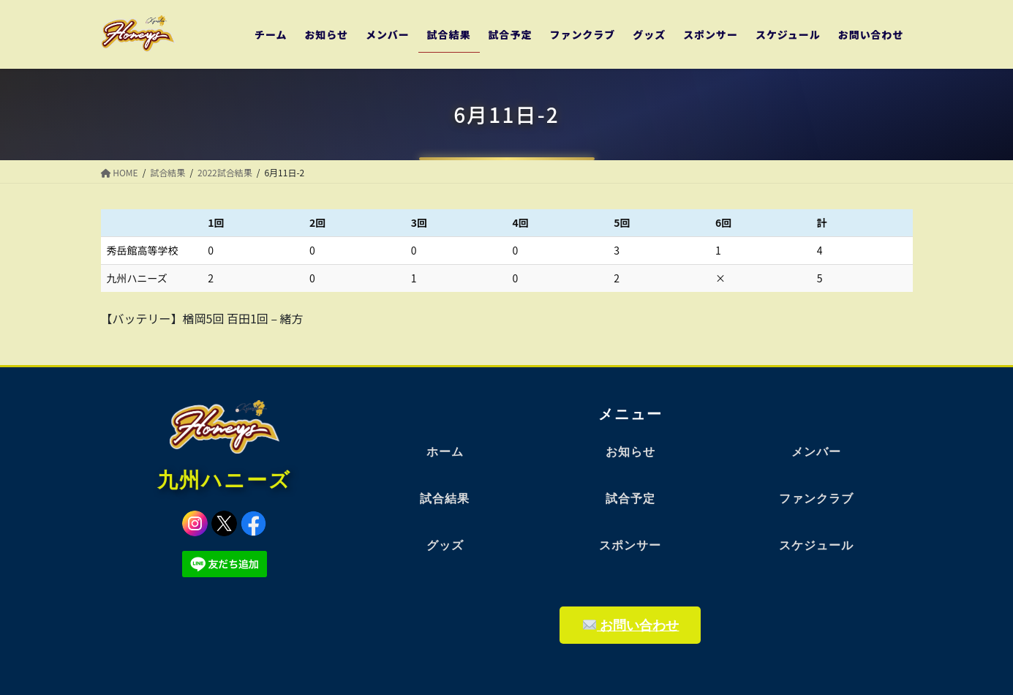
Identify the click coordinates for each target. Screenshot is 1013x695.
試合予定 (630, 499)
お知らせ (630, 452)
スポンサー (630, 545)
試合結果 (445, 499)
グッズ (445, 545)
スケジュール (816, 545)
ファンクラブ (816, 499)
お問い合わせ (631, 625)
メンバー (816, 452)
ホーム (445, 452)
